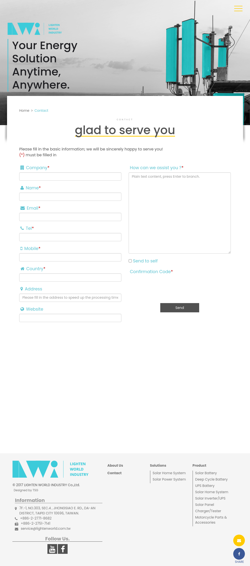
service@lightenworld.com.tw (43, 528)
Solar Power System (169, 479)
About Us (115, 465)
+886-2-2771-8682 (33, 518)
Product (199, 465)
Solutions (158, 465)
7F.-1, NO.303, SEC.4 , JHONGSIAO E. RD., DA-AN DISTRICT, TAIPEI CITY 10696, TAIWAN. (55, 511)
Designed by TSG (26, 490)
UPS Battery (205, 485)
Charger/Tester (208, 511)
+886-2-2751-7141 (32, 523)
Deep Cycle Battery (211, 479)
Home (24, 110)
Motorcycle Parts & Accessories (211, 520)
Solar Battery (206, 473)
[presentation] (166, 285)
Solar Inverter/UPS (210, 498)
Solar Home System (169, 473)
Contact (114, 473)
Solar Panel (204, 504)
